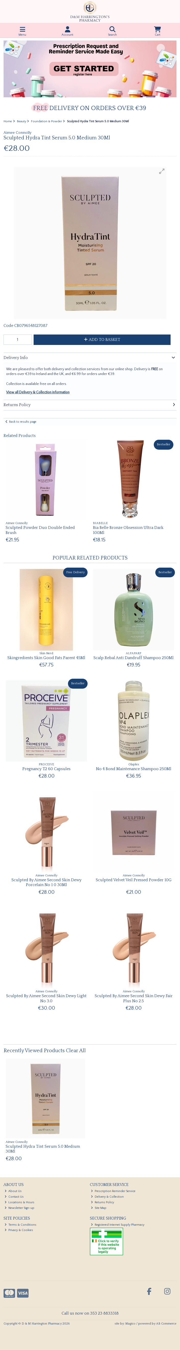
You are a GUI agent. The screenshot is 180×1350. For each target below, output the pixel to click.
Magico (130, 1323)
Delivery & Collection (107, 1196)
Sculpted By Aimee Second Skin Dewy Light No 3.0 (46, 998)
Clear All (76, 1050)
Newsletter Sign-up (19, 1208)
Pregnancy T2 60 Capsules (46, 769)
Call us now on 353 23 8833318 (90, 1313)
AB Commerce (166, 1323)
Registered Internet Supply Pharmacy (117, 1224)
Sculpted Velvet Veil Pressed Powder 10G (134, 880)
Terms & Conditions (20, 1224)
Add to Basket (102, 339)
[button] (162, 171)
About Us (13, 1191)
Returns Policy (102, 1202)
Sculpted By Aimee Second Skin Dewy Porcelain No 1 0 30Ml (46, 882)
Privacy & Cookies (19, 1230)
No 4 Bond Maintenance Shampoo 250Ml (133, 769)
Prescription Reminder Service (113, 1191)
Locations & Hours (19, 1202)
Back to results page (22, 421)
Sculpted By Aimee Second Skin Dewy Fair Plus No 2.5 (134, 998)
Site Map (98, 1208)
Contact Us (14, 1196)
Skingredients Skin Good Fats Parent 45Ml (46, 658)
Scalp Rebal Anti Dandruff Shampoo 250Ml (133, 658)
